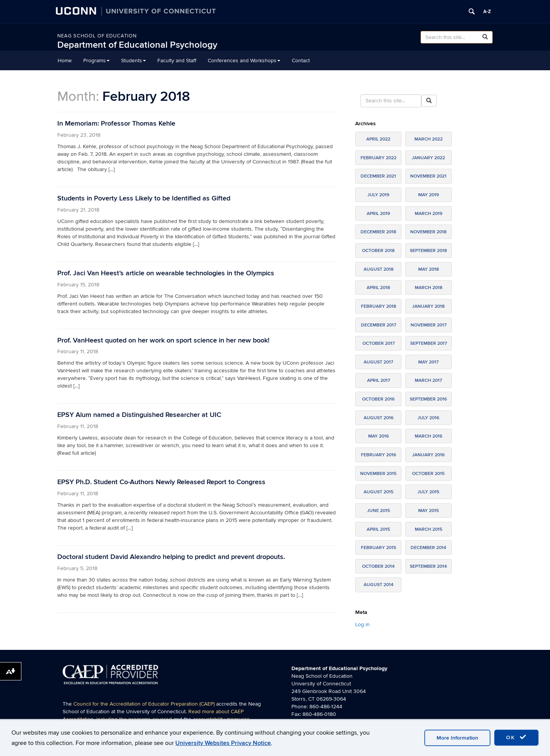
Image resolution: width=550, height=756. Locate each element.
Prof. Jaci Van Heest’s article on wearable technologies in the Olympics (165, 273)
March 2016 (428, 436)
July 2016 (428, 418)
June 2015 (378, 511)
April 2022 (378, 139)
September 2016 (428, 399)
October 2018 (378, 251)
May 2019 (428, 195)
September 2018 (428, 251)
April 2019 (378, 213)
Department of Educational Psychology (137, 44)
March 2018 (428, 288)
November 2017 (428, 325)
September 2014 (428, 566)
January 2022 (428, 158)
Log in (362, 624)
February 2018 (378, 306)
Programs (96, 60)
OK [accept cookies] (516, 737)
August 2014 (378, 585)
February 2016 (378, 455)
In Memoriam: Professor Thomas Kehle (116, 124)
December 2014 (428, 548)
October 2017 (378, 343)
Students (133, 60)
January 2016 (428, 455)
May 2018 (428, 269)
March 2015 (428, 529)
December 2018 (378, 232)
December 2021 (378, 176)
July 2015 (428, 492)
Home (65, 60)
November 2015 (378, 474)
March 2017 (428, 380)
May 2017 (428, 362)
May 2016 (378, 436)
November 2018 (428, 232)
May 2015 (428, 511)
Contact (301, 60)
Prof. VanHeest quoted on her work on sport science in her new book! (163, 340)
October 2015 (428, 474)
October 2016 (378, 399)
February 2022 (378, 158)
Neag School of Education (97, 36)
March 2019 (428, 213)
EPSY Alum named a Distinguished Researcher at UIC (139, 415)
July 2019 (378, 195)
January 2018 (428, 306)
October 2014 (378, 566)
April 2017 (378, 380)
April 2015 (378, 529)
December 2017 (378, 325)
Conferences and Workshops (244, 60)
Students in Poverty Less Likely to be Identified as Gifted (143, 198)
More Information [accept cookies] (457, 738)
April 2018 (378, 288)
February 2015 (378, 548)
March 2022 (428, 139)
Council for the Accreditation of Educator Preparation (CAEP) (144, 704)
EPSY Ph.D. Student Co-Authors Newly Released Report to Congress (161, 482)
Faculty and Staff (176, 60)
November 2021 (428, 176)
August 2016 (378, 418)
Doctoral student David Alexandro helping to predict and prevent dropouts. (171, 557)
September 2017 (428, 343)
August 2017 (378, 362)
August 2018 (378, 269)
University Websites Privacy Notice (223, 743)
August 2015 (378, 492)
